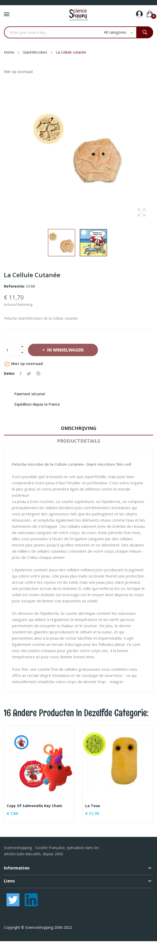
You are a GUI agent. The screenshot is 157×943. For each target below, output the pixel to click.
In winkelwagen (65, 350)
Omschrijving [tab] (78, 428)
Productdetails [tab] (78, 441)
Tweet (29, 373)
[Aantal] (11, 350)
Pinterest (38, 373)
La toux (92, 805)
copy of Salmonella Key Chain (34, 805)
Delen (20, 373)
